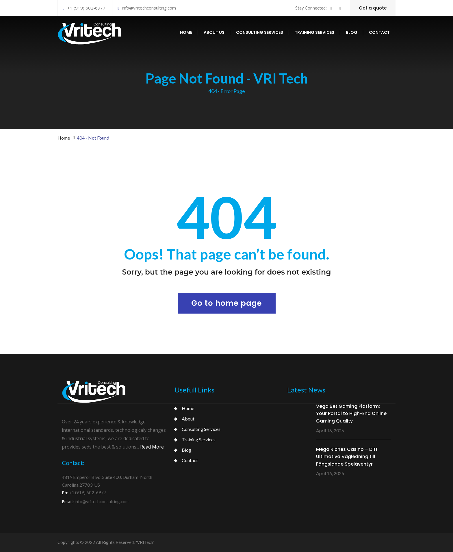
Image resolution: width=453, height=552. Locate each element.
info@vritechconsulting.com (147, 8)
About (188, 418)
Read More (152, 447)
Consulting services (259, 32)
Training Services (199, 439)
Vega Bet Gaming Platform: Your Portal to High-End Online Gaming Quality (351, 413)
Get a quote (373, 8)
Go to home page (226, 303)
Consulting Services (201, 429)
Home (186, 32)
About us (214, 32)
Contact (379, 32)
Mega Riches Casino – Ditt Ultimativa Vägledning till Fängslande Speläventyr (347, 456)
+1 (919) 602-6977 (84, 8)
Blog (351, 32)
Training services (314, 32)
